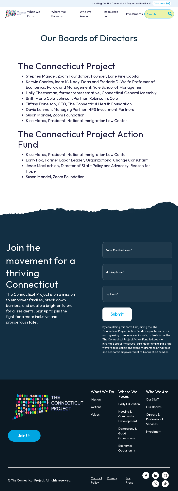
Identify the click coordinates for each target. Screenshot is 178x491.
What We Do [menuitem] (33, 14)
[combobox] (159, 14)
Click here (162, 3)
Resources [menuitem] (111, 12)
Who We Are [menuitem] (86, 14)
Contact (96, 478)
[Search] (170, 14)
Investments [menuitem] (134, 14)
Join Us (24, 435)
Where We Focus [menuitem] (58, 14)
